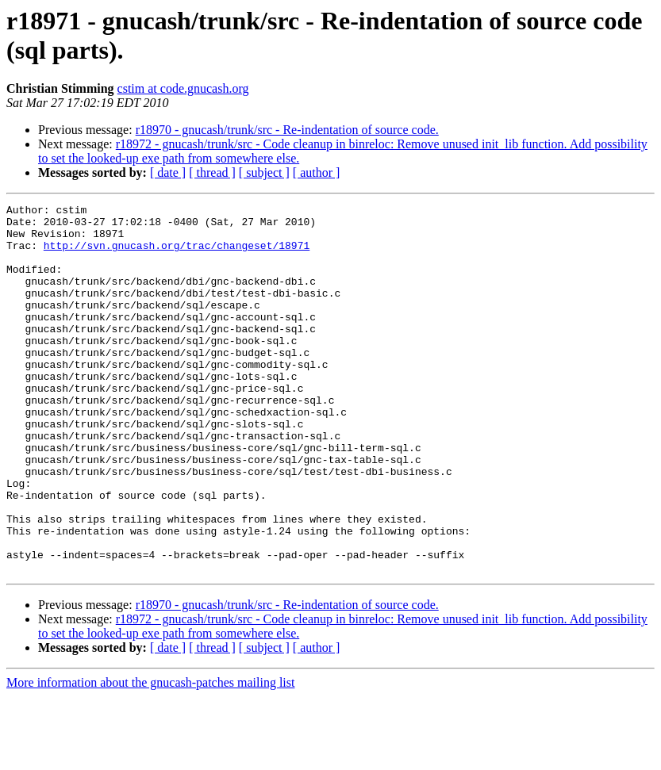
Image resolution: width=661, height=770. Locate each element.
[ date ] (168, 172)
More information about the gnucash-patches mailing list (150, 756)
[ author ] (316, 172)
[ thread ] (212, 172)
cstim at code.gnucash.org (183, 88)
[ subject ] (264, 172)
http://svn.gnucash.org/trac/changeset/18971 (176, 254)
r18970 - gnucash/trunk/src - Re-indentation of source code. (287, 129)
